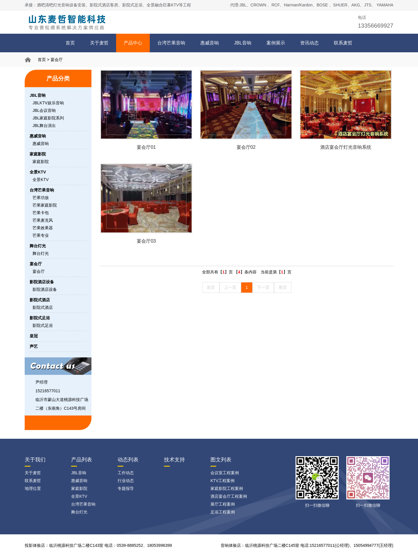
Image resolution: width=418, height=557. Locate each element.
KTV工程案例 (222, 480)
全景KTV (40, 179)
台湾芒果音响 (171, 42)
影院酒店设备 (45, 289)
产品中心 (133, 42)
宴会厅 (57, 59)
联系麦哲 (343, 42)
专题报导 (126, 488)
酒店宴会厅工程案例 (228, 496)
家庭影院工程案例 (226, 488)
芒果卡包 (41, 212)
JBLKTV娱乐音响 (48, 103)
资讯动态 (309, 42)
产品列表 (81, 460)
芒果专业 (41, 235)
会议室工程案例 (224, 472)
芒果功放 (41, 197)
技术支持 (174, 460)
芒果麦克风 (43, 220)
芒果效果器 (43, 227)
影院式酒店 (43, 307)
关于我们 (35, 460)
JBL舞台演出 (44, 125)
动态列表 (128, 460)
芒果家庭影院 (45, 205)
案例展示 (275, 42)
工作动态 (126, 472)
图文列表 (220, 460)
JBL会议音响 (44, 110)
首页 (70, 42)
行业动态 (126, 480)
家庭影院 (41, 161)
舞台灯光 (41, 253)
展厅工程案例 (222, 504)
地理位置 (33, 488)
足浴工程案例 (222, 512)
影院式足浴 (43, 325)
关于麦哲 (99, 42)
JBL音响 (242, 42)
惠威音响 (209, 42)
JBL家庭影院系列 (48, 118)
